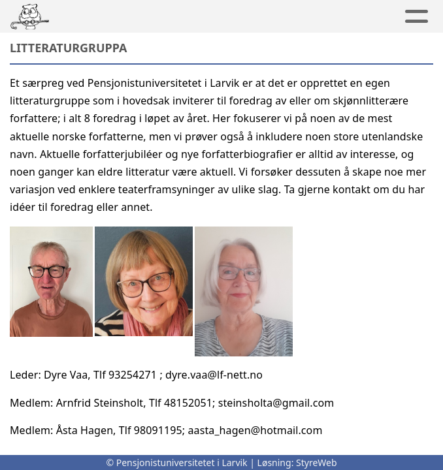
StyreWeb (316, 462)
